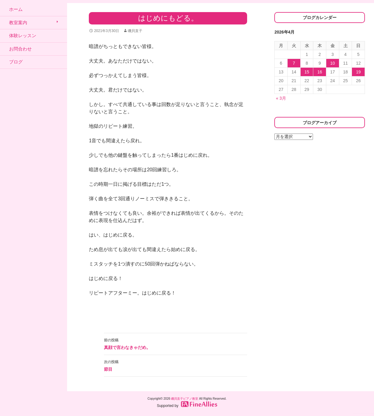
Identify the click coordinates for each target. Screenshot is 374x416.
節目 (175, 365)
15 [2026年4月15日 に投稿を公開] (307, 71)
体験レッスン (22, 35)
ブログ (16, 61)
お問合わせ (20, 48)
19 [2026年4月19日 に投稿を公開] (358, 71)
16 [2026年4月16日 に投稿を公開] (319, 71)
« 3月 (281, 98)
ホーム (16, 9)
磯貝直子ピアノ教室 (184, 398)
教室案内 (18, 22)
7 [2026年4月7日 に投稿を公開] (294, 63)
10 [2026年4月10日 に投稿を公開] (332, 63)
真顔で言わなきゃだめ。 (175, 343)
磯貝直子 (135, 31)
